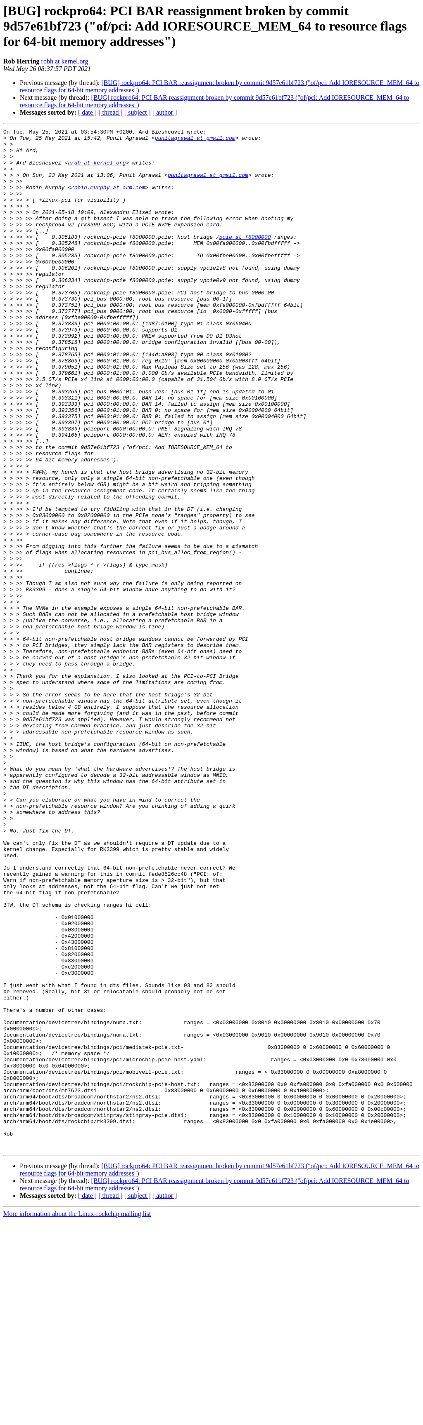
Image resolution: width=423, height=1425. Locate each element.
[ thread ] (110, 112)
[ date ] (87, 112)
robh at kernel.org (64, 61)
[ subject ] (137, 112)
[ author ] (164, 112)
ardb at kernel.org (97, 170)
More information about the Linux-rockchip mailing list (77, 1417)
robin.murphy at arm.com (108, 199)
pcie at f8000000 (245, 259)
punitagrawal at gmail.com (195, 140)
